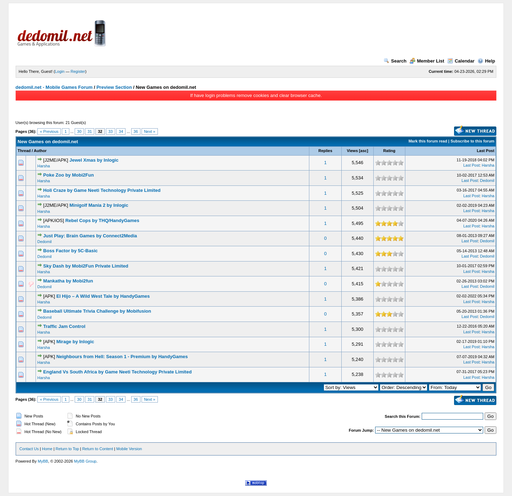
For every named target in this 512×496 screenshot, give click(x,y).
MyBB (43, 461)
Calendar (461, 61)
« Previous (49, 131)
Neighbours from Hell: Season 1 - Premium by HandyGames (122, 356)
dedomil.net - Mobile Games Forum (54, 87)
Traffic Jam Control (64, 326)
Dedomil (487, 180)
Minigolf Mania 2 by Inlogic (98, 205)
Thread (24, 151)
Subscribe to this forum (472, 141)
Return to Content (97, 449)
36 (136, 131)
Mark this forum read (428, 141)
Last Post (486, 151)
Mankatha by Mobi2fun (68, 281)
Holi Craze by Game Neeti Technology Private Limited (102, 190)
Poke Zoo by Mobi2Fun (68, 175)
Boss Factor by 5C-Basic (70, 250)
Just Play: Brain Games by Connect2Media (90, 235)
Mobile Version (129, 449)
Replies (325, 151)
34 (121, 131)
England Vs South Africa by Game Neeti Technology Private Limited (117, 371)
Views (352, 151)
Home (47, 449)
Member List (427, 61)
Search (395, 61)
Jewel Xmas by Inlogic (93, 160)
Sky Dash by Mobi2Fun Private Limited (85, 266)
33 (110, 131)
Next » (149, 131)
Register (78, 71)
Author (40, 151)
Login (60, 71)
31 (89, 131)
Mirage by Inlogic (75, 341)
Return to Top (67, 449)
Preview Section (114, 87)
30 (79, 131)
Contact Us (29, 449)
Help (486, 61)
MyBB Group (85, 461)
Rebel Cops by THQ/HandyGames (102, 220)
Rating (389, 151)
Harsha (43, 166)
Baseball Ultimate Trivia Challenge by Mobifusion (97, 311)
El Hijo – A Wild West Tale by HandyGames (103, 296)
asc (363, 151)
